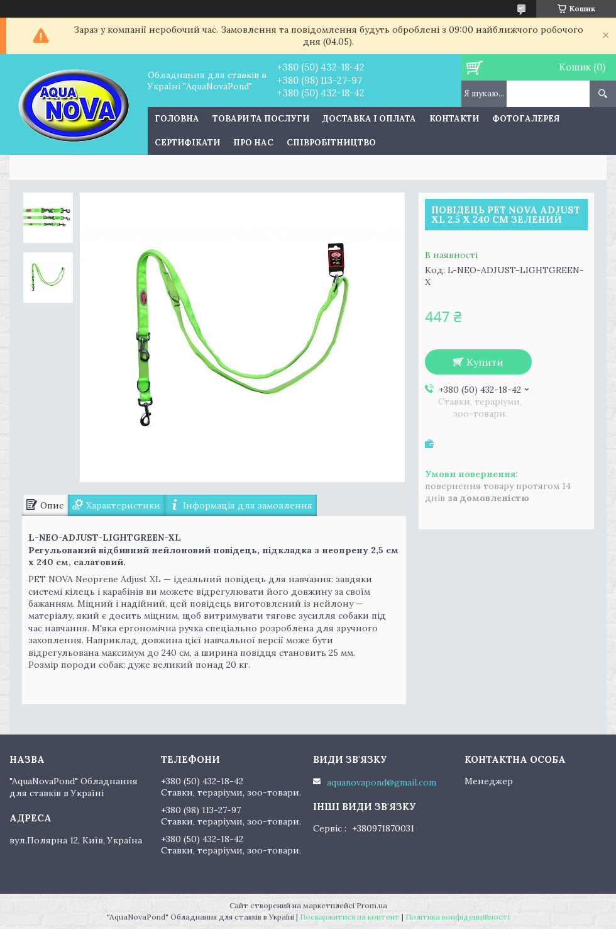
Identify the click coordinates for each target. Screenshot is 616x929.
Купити (484, 362)
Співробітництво (331, 142)
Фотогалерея (525, 118)
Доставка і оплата (369, 118)
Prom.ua (371, 905)
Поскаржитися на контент (350, 916)
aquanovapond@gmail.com (381, 782)
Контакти (454, 118)
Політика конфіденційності (457, 916)
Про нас (253, 142)
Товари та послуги (260, 118)
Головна (177, 118)
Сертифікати (187, 142)
